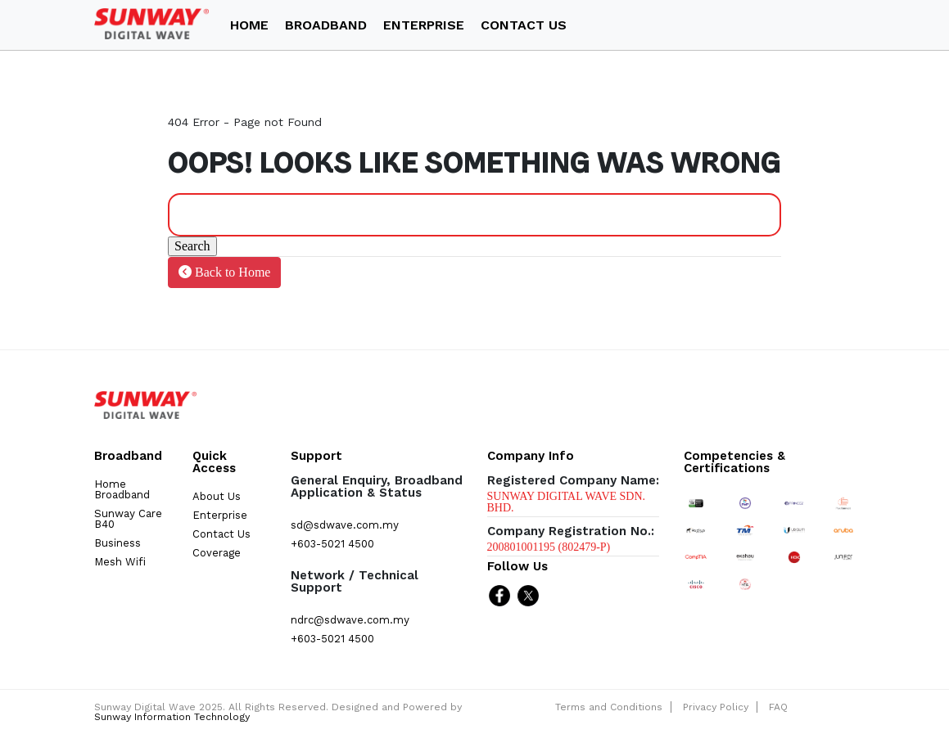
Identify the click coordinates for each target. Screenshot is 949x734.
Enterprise (219, 515)
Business (117, 543)
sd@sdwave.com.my (345, 525)
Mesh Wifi (120, 562)
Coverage (216, 553)
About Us (216, 496)
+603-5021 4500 (332, 544)
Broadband (326, 25)
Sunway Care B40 (128, 518)
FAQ (778, 707)
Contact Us (524, 25)
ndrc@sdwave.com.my (350, 620)
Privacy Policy (715, 707)
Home (249, 25)
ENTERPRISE (423, 25)
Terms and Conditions (608, 707)
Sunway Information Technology (172, 717)
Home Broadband (122, 489)
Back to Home (224, 272)
